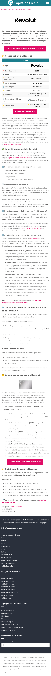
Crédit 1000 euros (7, 581)
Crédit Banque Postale (9, 560)
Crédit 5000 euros (7, 584)
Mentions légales (7, 622)
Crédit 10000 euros (8, 587)
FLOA (3, 543)
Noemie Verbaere (16, 507)
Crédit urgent (6, 598)
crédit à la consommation (12, 144)
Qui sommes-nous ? (8, 610)
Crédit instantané (7, 595)
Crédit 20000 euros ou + (9, 592)
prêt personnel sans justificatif (20, 158)
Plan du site (5, 616)
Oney (3, 549)
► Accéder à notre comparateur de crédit (25, 49)
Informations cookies (8, 630)
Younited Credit (6, 555)
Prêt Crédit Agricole (8, 563)
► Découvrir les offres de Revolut (25, 462)
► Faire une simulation (25, 111)
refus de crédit (35, 239)
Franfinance (5, 546)
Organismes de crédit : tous (10, 535)
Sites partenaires (7, 619)
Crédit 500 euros (7, 578)
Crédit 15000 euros (8, 590)
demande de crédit (42, 202)
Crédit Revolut (6, 558)
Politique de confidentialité (10, 624)
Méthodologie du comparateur (12, 627)
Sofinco (4, 552)
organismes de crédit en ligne (30, 228)
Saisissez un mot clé (7, 642)
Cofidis (3, 541)
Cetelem (4, 538)
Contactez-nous (6, 613)
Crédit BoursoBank (8, 566)
